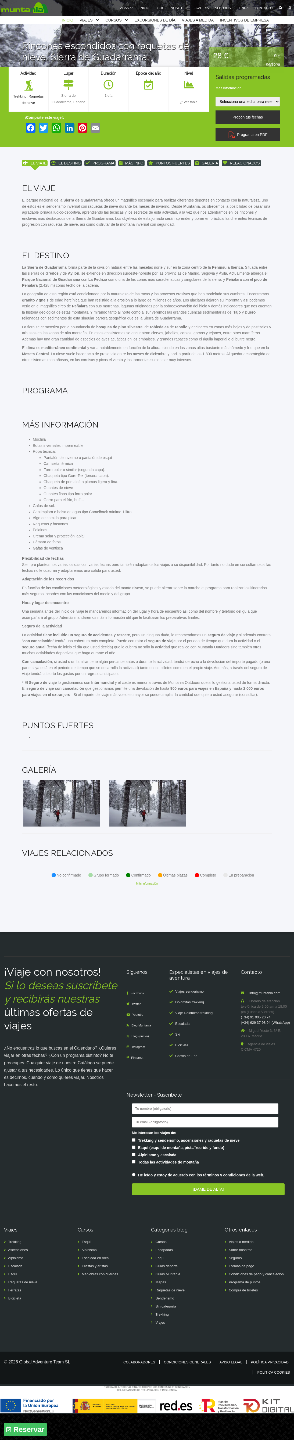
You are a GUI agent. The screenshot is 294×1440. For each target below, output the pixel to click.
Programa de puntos (244, 1308)
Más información (228, 88)
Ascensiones (18, 1276)
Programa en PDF (247, 134)
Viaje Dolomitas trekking (194, 1039)
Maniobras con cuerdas (100, 1300)
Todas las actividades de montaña (168, 1188)
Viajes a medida (241, 1268)
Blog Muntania (143, 1051)
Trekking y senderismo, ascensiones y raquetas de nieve (188, 1166)
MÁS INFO (131, 163)
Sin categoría (166, 1332)
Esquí (12, 1300)
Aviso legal (231, 1388)
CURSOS (114, 20)
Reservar (29, 1429)
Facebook (138, 1019)
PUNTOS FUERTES (169, 163)
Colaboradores (139, 1388)
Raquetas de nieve (22, 1308)
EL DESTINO (66, 163)
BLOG (160, 8)
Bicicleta (181, 1071)
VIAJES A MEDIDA (198, 20)
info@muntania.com (265, 1019)
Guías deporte (167, 1292)
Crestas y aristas (95, 1292)
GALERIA (202, 8)
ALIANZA (127, 8)
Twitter (137, 1030)
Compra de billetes (243, 1316)
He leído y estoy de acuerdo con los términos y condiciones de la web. (201, 1201)
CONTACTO (264, 8)
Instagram (139, 1073)
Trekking (19, 96)
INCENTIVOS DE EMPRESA (244, 20)
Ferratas (14, 1316)
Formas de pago (241, 1292)
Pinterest (138, 1083)
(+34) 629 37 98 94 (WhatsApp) (265, 1048)
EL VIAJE (34, 163)
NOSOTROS (180, 8)
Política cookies (273, 1398)
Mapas (161, 1308)
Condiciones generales (187, 1388)
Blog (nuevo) (142, 1062)
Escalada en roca (95, 1284)
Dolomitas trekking (189, 1028)
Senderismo (165, 1324)
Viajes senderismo (189, 1017)
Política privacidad (270, 1388)
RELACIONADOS (241, 163)
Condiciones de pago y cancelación (256, 1300)
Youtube (139, 1040)
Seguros (235, 1284)
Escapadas (164, 1276)
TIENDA (243, 8)
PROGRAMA (99, 163)
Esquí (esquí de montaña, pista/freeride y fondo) (181, 1173)
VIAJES (86, 20)
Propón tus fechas (247, 117)
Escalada (182, 1049)
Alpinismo (15, 1284)
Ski (177, 1060)
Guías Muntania (168, 1300)
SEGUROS (223, 8)
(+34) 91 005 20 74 (255, 1043)
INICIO (144, 8)
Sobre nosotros (240, 1276)
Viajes (160, 1348)
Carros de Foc (186, 1082)
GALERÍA (206, 163)
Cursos (161, 1268)
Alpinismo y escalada (157, 1180)
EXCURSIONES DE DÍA (154, 20)
